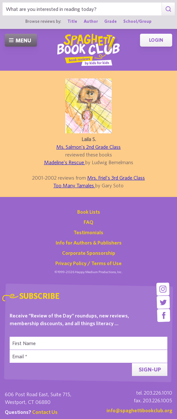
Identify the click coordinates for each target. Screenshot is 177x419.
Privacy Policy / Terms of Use (88, 263)
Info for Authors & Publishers (89, 242)
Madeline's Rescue (64, 162)
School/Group (137, 21)
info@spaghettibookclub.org (139, 410)
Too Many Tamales (74, 185)
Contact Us (45, 412)
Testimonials (88, 232)
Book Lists (88, 212)
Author (91, 21)
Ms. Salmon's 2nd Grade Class (88, 147)
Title (72, 21)
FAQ (88, 222)
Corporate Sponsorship (88, 253)
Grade (110, 21)
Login (156, 40)
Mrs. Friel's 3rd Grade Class (116, 178)
